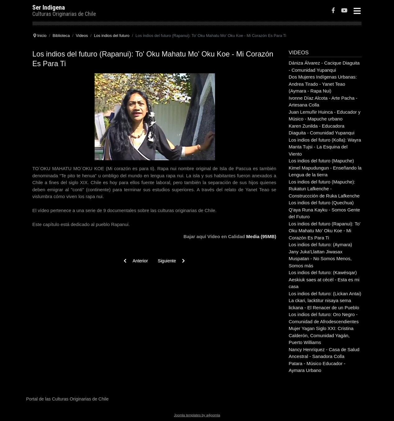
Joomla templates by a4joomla (197, 415)
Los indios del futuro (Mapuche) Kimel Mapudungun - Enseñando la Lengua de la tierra (325, 167)
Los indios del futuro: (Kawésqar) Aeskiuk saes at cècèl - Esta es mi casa (324, 279)
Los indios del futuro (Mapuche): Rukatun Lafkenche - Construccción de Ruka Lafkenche (324, 188)
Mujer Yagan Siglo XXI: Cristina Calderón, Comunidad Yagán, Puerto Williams (321, 335)
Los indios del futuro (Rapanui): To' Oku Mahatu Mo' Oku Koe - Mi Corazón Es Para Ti (324, 230)
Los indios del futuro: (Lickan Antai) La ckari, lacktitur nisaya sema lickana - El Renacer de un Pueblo (325, 300)
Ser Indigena (48, 7)
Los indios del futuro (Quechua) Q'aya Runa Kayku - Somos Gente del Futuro (324, 209)
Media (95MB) (261, 236)
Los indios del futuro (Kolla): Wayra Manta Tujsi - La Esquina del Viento (325, 146)
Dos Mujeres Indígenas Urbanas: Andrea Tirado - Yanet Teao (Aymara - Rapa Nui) (323, 83)
